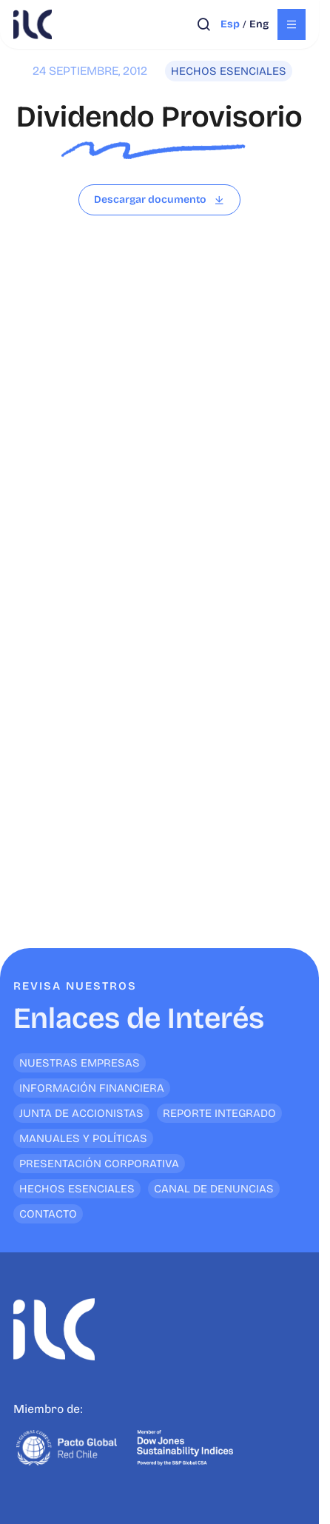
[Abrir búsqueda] (204, 24)
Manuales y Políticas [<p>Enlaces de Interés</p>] (83, 1138)
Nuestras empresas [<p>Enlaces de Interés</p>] (79, 1063)
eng (259, 24)
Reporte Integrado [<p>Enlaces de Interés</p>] (219, 1113)
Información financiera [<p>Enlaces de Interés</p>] (91, 1088)
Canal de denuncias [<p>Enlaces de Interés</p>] (214, 1188)
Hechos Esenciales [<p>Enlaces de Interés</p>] (77, 1188)
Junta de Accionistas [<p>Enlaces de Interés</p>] (81, 1113)
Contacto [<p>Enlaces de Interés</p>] (48, 1214)
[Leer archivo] (159, 199)
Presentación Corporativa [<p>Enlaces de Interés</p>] (99, 1163)
